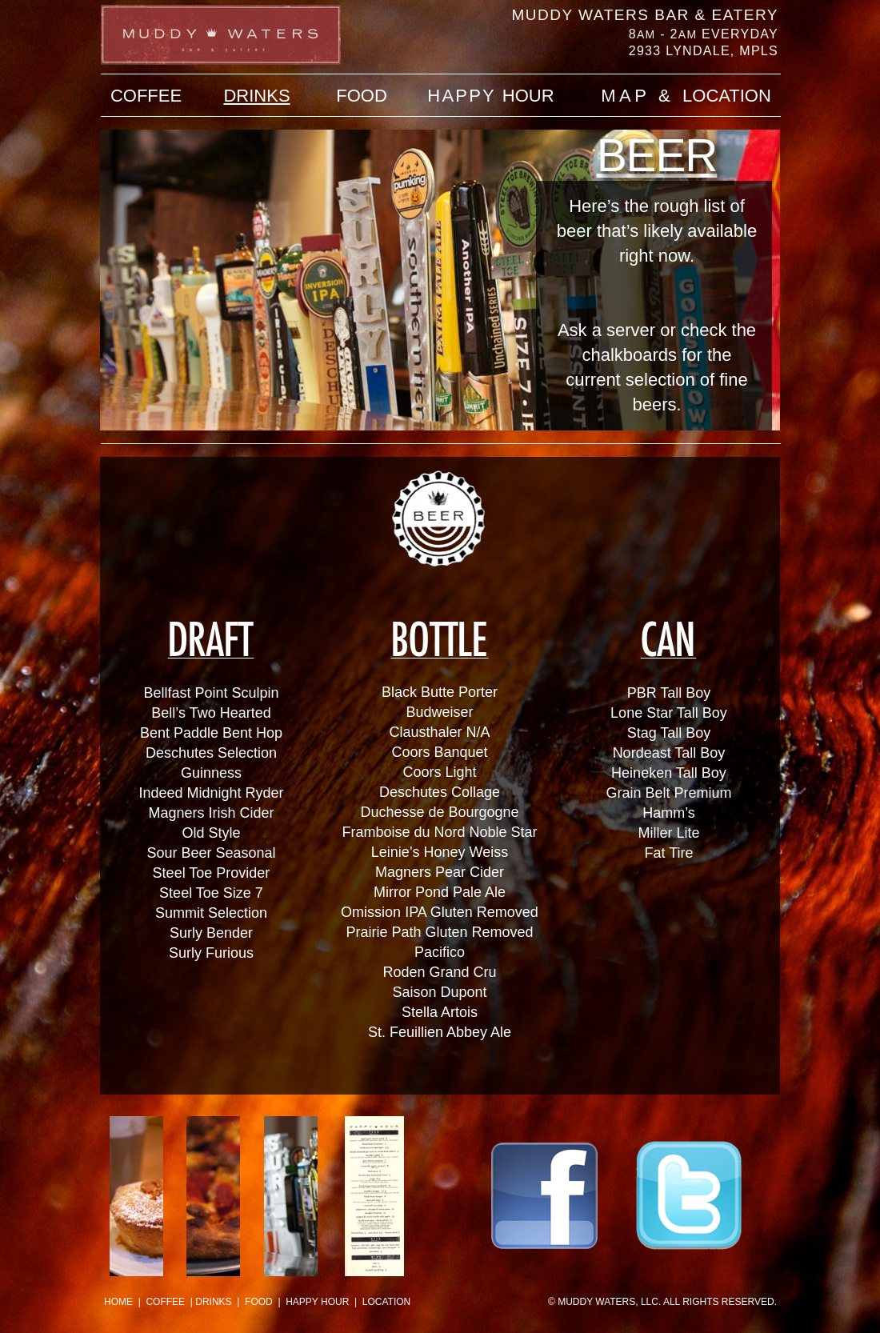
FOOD (259, 1301)
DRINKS (213, 1301)
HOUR (490, 96)
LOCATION (386, 1301)
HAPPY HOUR (317, 1301)
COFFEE (165, 1301)
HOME (118, 1301)
